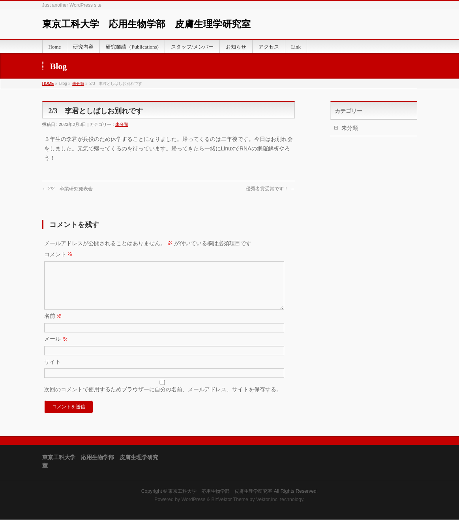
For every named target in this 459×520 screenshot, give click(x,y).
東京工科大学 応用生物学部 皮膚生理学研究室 (146, 24)
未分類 (78, 83)
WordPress (194, 500)
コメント (58, 254)
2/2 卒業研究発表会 (67, 188)
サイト (52, 371)
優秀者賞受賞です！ (270, 188)
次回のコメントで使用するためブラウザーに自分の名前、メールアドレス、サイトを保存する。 (163, 399)
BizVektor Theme (229, 500)
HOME (48, 83)
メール (56, 348)
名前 (53, 325)
